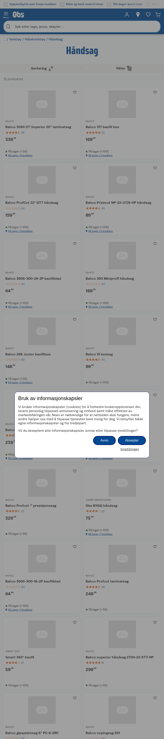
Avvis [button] (104, 440)
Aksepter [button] (132, 440)
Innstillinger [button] (129, 449)
